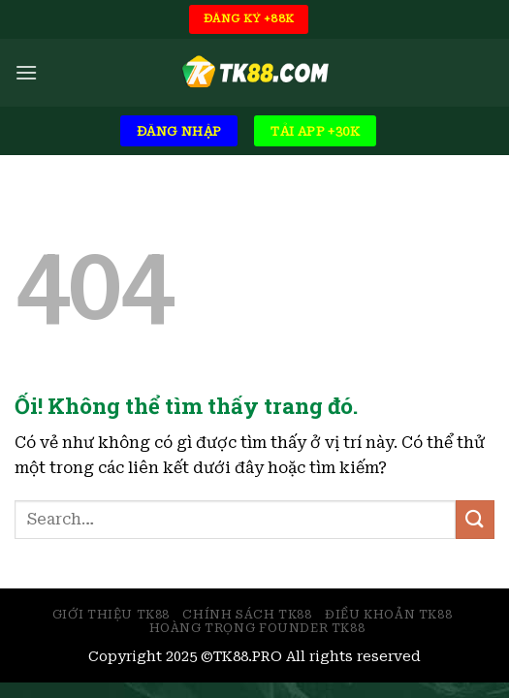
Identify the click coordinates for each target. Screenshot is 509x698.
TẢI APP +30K (315, 131)
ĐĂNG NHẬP (179, 131)
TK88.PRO (247, 657)
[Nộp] (475, 519)
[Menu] (26, 72)
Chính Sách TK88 (246, 614)
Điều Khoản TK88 (388, 614)
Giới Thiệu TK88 (111, 614)
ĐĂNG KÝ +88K (249, 18)
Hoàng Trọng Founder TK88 (257, 628)
